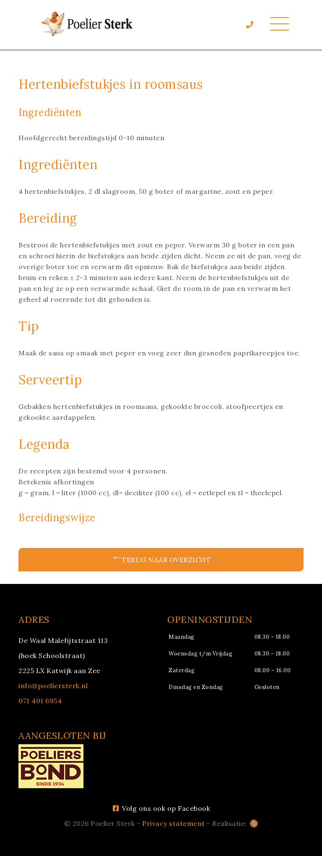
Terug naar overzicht (162, 559)
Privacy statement (173, 823)
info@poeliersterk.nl (53, 685)
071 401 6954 (40, 701)
